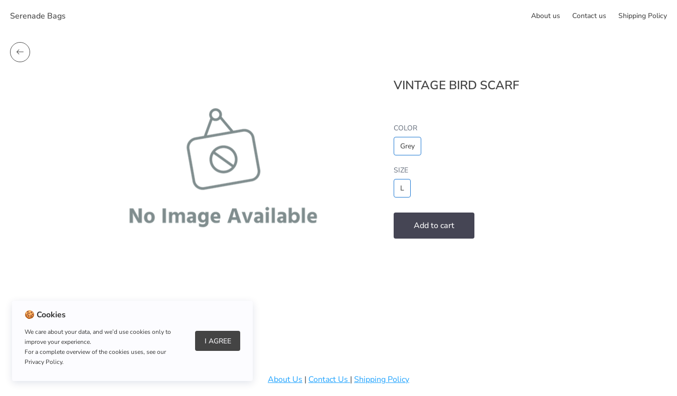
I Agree (218, 341)
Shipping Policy (642, 16)
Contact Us (329, 379)
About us (545, 16)
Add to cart (434, 225)
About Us (285, 379)
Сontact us (589, 16)
